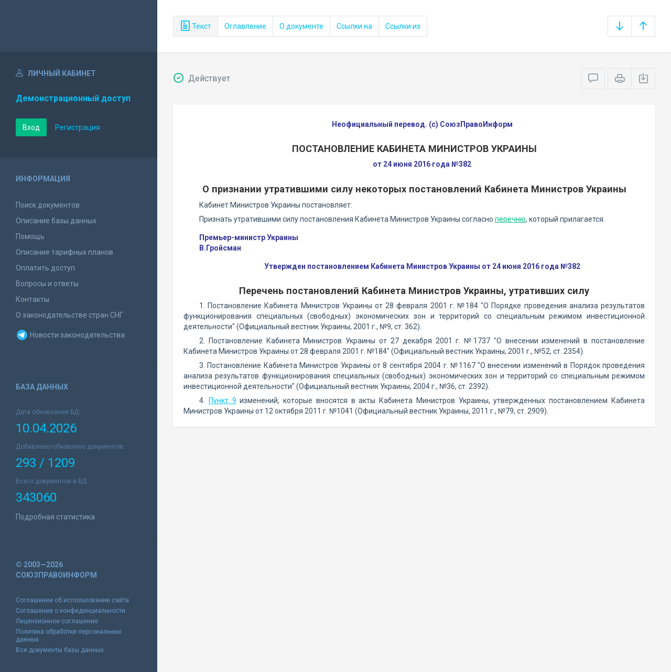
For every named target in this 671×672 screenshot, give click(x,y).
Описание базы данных (56, 220)
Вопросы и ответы (47, 283)
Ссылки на (354, 26)
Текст (195, 26)
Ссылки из (402, 26)
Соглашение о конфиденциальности (70, 610)
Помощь (30, 236)
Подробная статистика (55, 517)
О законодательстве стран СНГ (69, 315)
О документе (301, 26)
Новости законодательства (70, 335)
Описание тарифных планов (64, 252)
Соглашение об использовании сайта (72, 600)
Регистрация (77, 127)
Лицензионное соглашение (57, 621)
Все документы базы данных (60, 650)
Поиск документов (48, 205)
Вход (31, 127)
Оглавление (245, 26)
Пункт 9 (222, 400)
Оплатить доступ (45, 268)
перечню (510, 219)
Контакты (32, 299)
